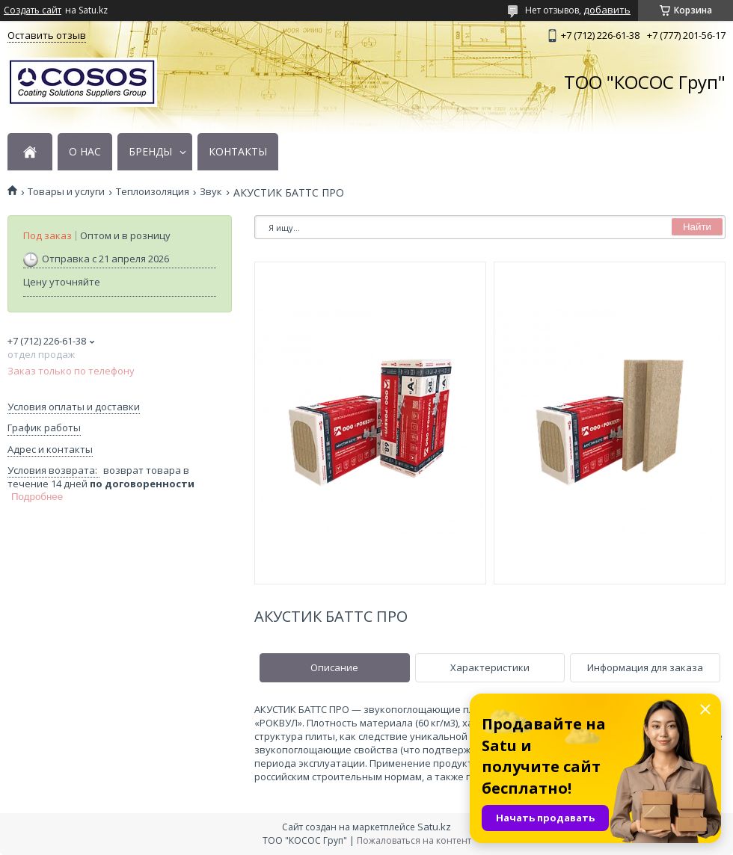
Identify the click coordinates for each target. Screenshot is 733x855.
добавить (607, 9)
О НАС (85, 151)
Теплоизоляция (152, 191)
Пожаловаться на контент (414, 840)
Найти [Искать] (697, 226)
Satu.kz (434, 826)
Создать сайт (32, 10)
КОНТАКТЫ (238, 151)
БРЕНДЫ (150, 151)
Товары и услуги (66, 191)
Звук (211, 191)
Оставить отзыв (46, 35)
